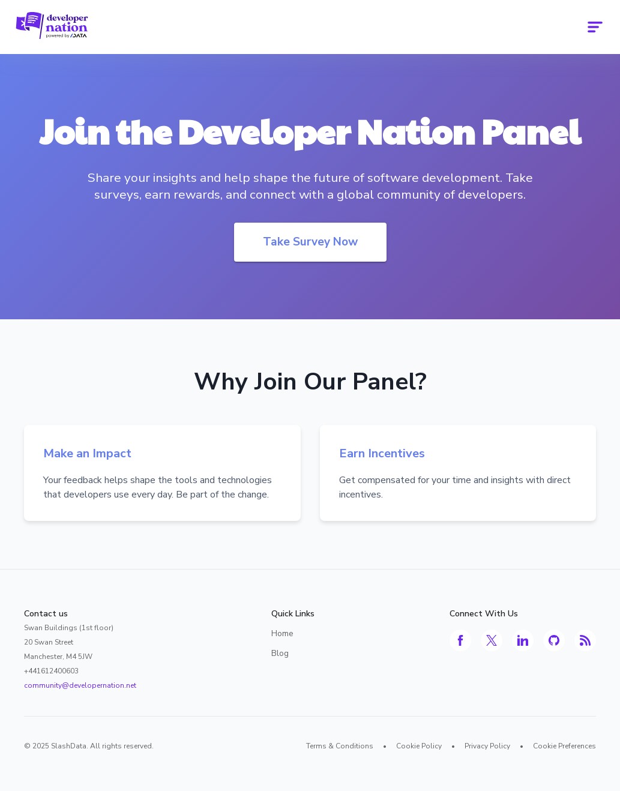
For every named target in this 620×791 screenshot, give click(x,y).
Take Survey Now (310, 242)
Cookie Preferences (564, 746)
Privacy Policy (487, 746)
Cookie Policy (419, 746)
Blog (280, 653)
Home (282, 633)
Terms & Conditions (339, 746)
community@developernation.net (80, 685)
